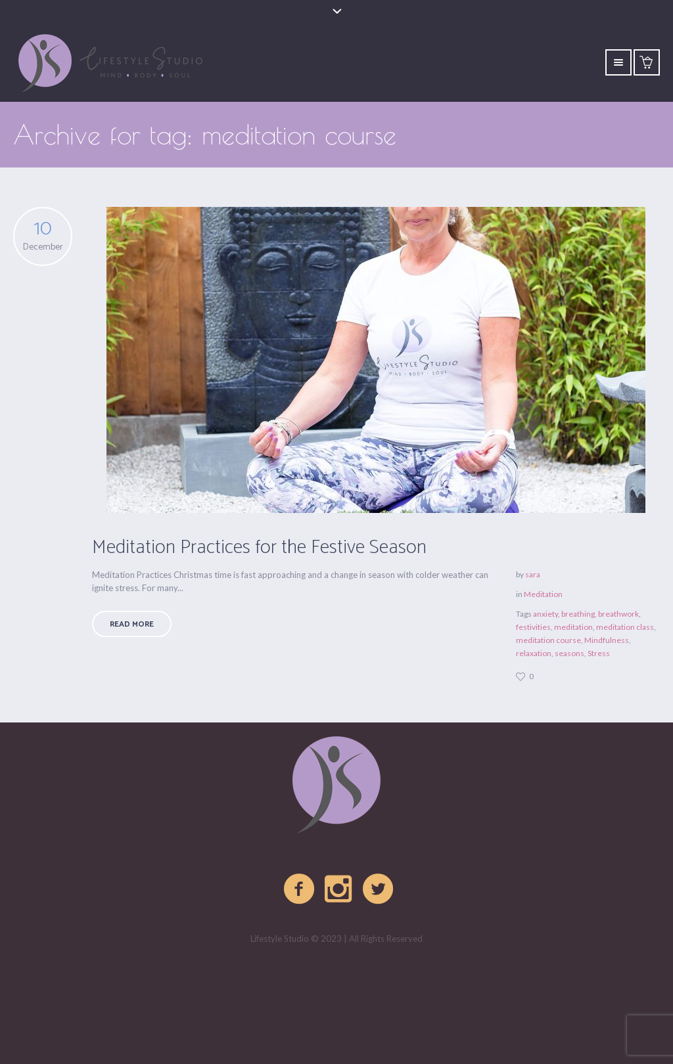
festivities (533, 627)
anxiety (545, 614)
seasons (569, 653)
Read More (132, 624)
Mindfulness (606, 640)
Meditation (543, 594)
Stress (599, 653)
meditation (573, 627)
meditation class (625, 627)
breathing (578, 614)
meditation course (548, 640)
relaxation (533, 653)
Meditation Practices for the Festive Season (259, 547)
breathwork (618, 614)
